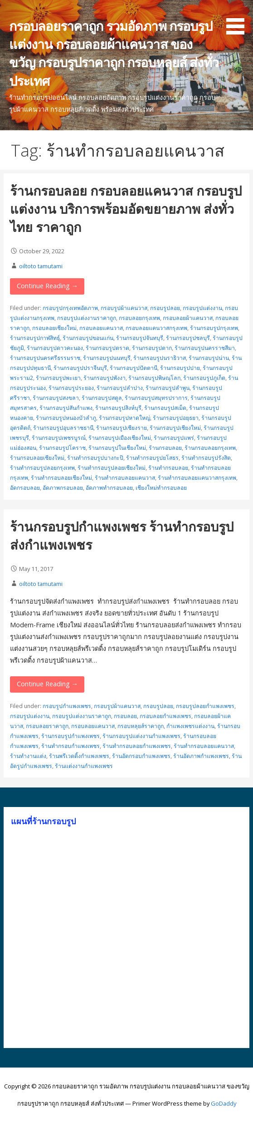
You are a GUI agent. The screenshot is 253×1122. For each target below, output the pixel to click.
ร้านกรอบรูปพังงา (104, 378)
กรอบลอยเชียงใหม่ (54, 328)
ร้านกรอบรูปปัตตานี (133, 368)
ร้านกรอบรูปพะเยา (58, 378)
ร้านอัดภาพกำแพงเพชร (201, 756)
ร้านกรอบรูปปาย (180, 368)
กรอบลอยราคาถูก (47, 726)
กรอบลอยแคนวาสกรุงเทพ (156, 328)
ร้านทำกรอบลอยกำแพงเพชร (136, 746)
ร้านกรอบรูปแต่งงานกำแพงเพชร (141, 736)
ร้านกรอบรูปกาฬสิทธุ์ (35, 338)
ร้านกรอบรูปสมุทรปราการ (156, 398)
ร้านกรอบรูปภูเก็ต (204, 378)
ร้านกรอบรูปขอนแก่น (88, 338)
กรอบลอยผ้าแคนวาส (188, 318)
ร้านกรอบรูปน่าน (209, 358)
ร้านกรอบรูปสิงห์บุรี (118, 408)
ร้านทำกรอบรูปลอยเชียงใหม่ (112, 468)
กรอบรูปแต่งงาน (202, 308)
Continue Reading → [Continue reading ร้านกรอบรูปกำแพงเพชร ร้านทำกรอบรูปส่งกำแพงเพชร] (47, 683)
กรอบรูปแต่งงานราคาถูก (86, 318)
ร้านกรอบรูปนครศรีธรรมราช (45, 358)
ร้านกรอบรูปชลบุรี (188, 338)
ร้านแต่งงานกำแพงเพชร (84, 766)
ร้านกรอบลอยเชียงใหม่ (37, 458)
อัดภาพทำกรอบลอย (109, 488)
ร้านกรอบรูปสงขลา (56, 398)
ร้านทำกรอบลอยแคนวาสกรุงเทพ (197, 478)
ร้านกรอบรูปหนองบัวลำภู (66, 418)
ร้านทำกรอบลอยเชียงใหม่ (61, 478)
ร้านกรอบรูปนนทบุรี (107, 358)
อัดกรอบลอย (25, 488)
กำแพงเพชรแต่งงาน (190, 726)
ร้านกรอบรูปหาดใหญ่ (124, 418)
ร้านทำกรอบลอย (168, 468)
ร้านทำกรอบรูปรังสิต (206, 458)
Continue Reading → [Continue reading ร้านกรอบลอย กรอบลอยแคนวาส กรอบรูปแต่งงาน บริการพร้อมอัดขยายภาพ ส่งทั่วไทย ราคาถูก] (47, 285)
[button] (238, 19)
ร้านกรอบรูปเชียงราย (121, 428)
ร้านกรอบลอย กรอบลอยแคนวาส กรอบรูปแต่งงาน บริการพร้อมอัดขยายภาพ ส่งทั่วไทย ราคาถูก (126, 209)
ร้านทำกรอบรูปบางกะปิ (95, 458)
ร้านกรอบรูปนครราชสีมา (205, 348)
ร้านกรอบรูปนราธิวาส (159, 358)
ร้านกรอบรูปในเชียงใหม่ (117, 448)
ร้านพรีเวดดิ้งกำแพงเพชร (79, 756)
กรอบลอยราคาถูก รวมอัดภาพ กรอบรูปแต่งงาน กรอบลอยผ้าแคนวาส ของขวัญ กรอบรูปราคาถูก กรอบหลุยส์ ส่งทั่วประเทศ (114, 53)
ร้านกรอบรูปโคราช (62, 448)
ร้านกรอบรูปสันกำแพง (65, 408)
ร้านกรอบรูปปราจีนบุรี (80, 368)
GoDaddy (223, 1103)
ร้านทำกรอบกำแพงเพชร (70, 746)
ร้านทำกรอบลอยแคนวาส (125, 478)
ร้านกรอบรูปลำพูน (168, 388)
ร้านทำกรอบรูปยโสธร (152, 458)
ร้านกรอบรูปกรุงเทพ (214, 328)
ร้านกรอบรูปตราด (107, 348)
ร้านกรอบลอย (165, 448)
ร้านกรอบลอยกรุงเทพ (210, 448)
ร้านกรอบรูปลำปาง (120, 388)
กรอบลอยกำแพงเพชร (165, 716)
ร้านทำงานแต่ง (28, 756)
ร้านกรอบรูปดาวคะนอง (55, 348)
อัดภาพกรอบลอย (63, 488)
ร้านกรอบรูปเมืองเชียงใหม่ (119, 438)
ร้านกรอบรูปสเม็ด (165, 408)
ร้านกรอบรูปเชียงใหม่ (175, 428)
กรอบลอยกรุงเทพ (139, 318)
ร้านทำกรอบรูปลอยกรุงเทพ (42, 468)
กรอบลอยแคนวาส (101, 328)
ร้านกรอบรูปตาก (152, 348)
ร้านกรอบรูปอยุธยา (176, 418)
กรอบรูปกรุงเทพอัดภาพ (70, 308)
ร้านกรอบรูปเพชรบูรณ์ (59, 438)
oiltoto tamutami (41, 266)
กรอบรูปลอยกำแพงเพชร (205, 706)
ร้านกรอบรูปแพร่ (174, 438)
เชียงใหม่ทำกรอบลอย (161, 488)
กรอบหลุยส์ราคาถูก (140, 726)
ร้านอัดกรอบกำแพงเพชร (141, 756)
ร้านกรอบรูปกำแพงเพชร (70, 736)
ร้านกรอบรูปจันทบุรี (139, 338)
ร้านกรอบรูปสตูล (102, 398)
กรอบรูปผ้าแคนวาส (124, 308)
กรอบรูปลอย (165, 308)
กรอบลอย (125, 716)
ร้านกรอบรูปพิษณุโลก (154, 378)
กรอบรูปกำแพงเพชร (67, 706)
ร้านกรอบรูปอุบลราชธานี (63, 428)
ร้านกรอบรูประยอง (71, 388)
